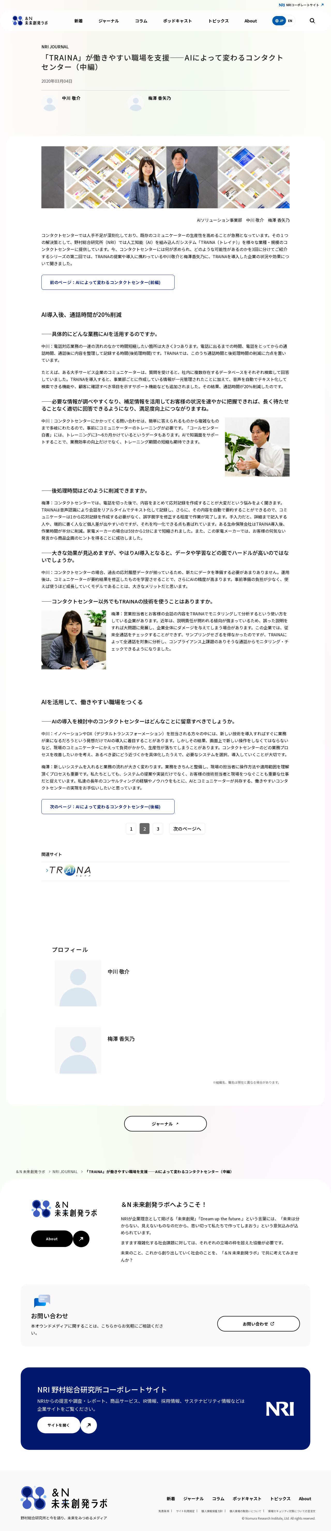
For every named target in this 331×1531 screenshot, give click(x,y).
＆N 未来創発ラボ (31, 1171)
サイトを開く (59, 1425)
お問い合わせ (255, 1324)
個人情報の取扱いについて (245, 1511)
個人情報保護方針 (212, 1511)
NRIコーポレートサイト (302, 5)
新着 (78, 21)
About (251, 21)
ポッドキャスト (177, 21)
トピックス (218, 21)
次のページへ (187, 828)
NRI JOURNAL (65, 1171)
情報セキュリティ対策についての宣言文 (291, 1511)
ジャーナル (109, 21)
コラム (141, 21)
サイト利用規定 (185, 1511)
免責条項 (164, 1511)
